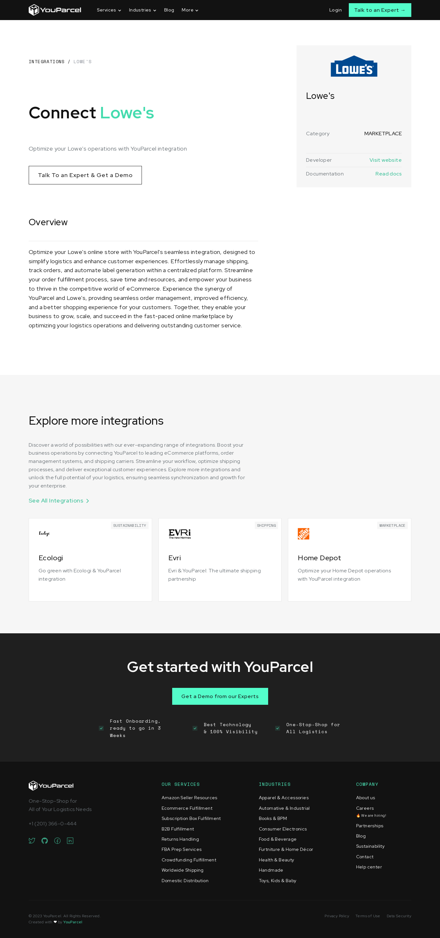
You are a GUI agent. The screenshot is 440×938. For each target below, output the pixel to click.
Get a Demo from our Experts (220, 696)
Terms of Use (368, 916)
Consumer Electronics (283, 829)
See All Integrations (56, 500)
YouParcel (73, 922)
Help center (369, 867)
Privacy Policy (337, 916)
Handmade (271, 870)
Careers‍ (371, 811)
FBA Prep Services (182, 849)
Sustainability (370, 846)
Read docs (389, 173)
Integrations (47, 61)
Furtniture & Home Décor (286, 849)
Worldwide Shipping (183, 870)
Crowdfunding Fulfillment (189, 860)
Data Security (399, 916)
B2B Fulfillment (178, 829)
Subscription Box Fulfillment (191, 818)
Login (335, 10)
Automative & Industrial (284, 808)
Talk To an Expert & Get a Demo (85, 175)
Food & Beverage (278, 839)
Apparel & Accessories (284, 797)
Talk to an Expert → (380, 10)
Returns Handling (180, 839)
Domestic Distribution (185, 880)
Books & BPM (273, 818)
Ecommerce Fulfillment (187, 808)
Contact (365, 857)
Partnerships (370, 826)
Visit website (386, 160)
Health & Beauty (276, 860)
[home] (55, 10)
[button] (109, 10)
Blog (169, 10)
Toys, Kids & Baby (278, 880)
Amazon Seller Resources (189, 797)
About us (365, 797)
